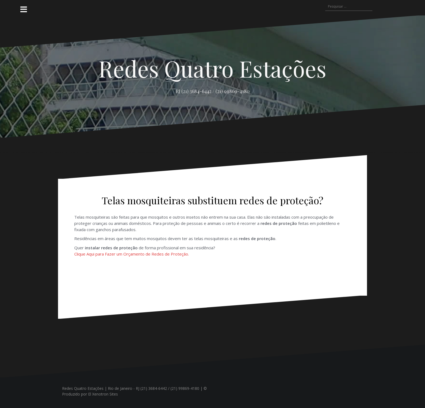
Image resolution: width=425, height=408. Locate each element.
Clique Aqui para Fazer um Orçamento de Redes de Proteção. (131, 254)
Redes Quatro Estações (212, 68)
